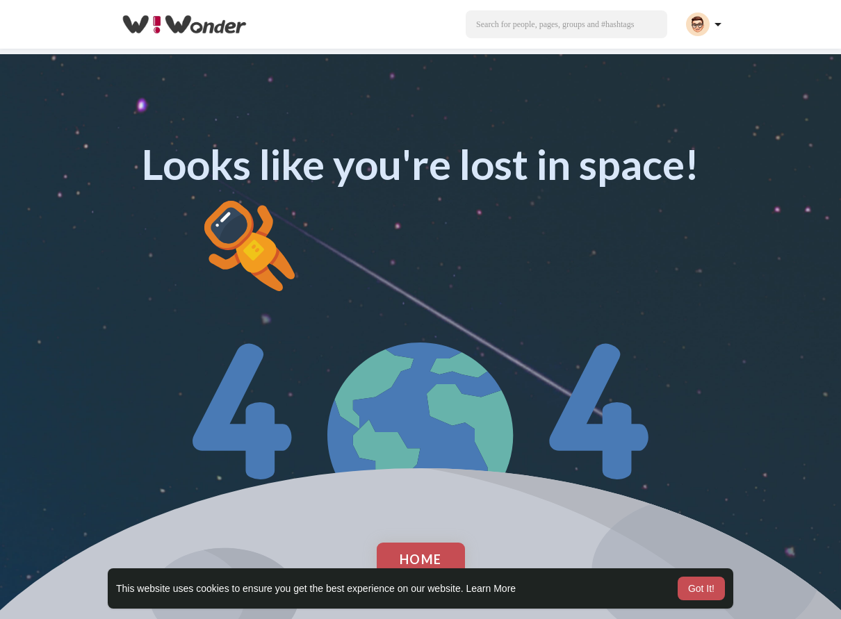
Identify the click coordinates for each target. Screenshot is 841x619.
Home (421, 559)
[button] (566, 24)
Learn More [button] (491, 588)
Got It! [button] (701, 588)
